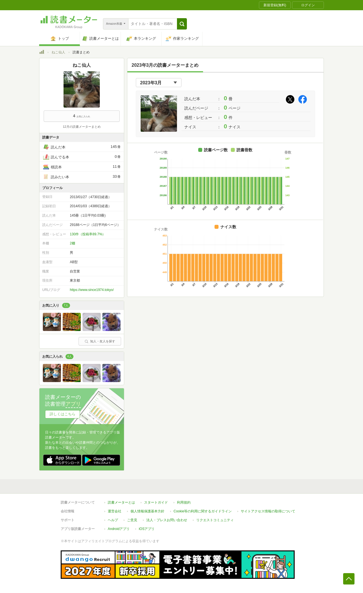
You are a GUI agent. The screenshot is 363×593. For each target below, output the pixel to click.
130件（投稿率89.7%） (87, 234)
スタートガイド (156, 502)
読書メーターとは (121, 502)
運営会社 (114, 511)
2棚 (72, 243)
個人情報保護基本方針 (147, 511)
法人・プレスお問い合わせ (166, 520)
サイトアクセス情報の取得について (268, 511)
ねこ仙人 (58, 52)
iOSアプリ (147, 529)
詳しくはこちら (62, 414)
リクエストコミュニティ (215, 520)
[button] (182, 24)
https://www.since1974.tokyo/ (92, 290)
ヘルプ (113, 520)
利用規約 (184, 502)
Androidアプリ (119, 529)
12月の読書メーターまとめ (81, 126)
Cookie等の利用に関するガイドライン (203, 511)
